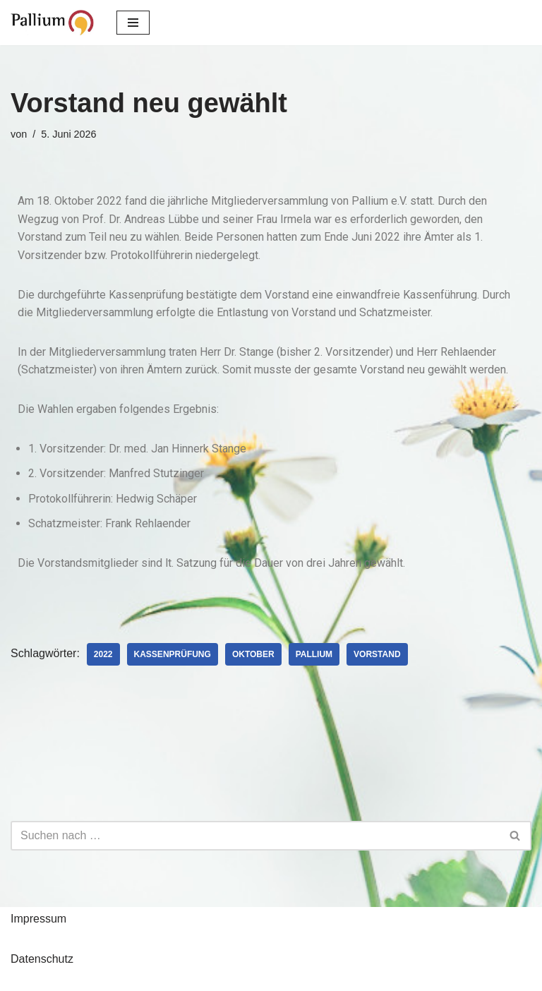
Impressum (38, 919)
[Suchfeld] (255, 836)
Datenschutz (42, 959)
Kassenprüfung (172, 654)
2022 (103, 654)
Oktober (253, 654)
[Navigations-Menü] (133, 23)
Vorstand (377, 654)
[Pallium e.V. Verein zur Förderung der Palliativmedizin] (53, 22)
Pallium (314, 654)
